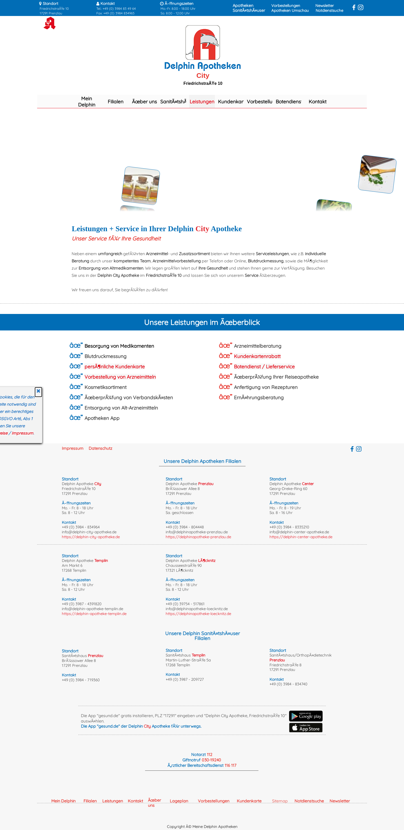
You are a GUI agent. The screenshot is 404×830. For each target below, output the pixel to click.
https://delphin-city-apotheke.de (91, 536)
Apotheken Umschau (290, 10)
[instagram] (360, 7)
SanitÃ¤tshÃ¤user (249, 10)
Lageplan (179, 800)
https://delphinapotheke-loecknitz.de (198, 613)
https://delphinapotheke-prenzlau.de (198, 536)
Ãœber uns (144, 101)
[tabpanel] (67, 8)
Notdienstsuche (329, 10)
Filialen (115, 101)
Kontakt (317, 101)
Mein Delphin (86, 101)
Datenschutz (100, 448)
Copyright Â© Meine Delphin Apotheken (202, 826)
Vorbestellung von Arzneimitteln (120, 377)
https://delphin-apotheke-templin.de (94, 613)
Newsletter (324, 5)
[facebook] (354, 7)
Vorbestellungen (285, 5)
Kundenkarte (233, 101)
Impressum (72, 448)
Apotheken (243, 5)
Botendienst (289, 101)
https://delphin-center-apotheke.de (301, 536)
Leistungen (202, 101)
